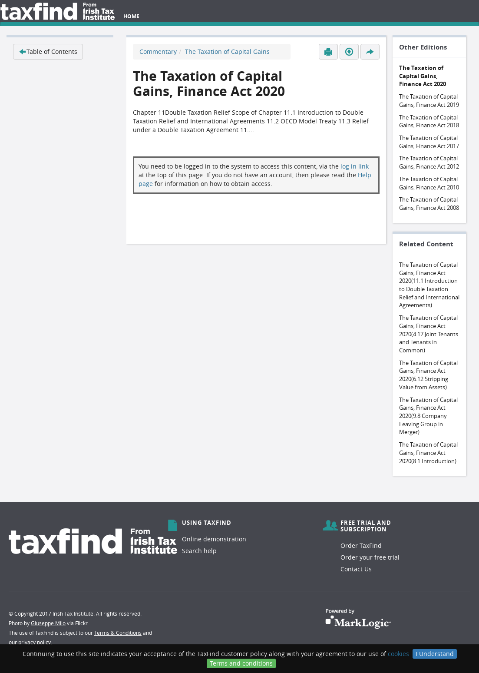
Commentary (158, 51)
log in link (354, 166)
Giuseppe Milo (48, 623)
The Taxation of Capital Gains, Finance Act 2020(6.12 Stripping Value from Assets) (428, 375)
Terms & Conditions (118, 632)
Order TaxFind (361, 545)
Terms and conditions (241, 663)
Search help (199, 551)
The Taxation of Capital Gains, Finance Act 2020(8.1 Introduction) (428, 452)
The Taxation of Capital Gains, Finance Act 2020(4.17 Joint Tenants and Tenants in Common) (428, 334)
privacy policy (34, 642)
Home (131, 16)
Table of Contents (48, 51)
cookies (398, 654)
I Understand (435, 654)
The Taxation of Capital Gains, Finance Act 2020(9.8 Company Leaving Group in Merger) (428, 416)
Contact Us (356, 569)
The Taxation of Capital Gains (227, 51)
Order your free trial (370, 557)
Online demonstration (214, 539)
